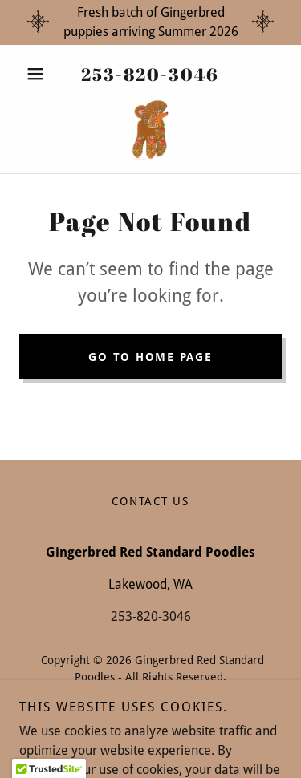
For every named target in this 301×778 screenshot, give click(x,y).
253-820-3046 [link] (150, 74)
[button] (39, 74)
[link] (151, 128)
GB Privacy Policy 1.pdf (150, 693)
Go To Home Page (150, 357)
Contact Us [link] (150, 501)
